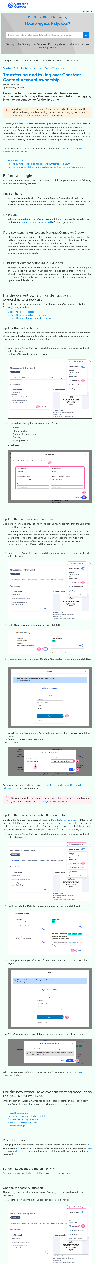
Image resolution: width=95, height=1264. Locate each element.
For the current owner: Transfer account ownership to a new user (40, 163)
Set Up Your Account (55, 68)
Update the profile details (21, 311)
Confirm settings (16, 1125)
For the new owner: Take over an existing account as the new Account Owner (47, 166)
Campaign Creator (80, 237)
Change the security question (23, 1119)
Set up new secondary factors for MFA (27, 1116)
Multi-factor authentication (65, 819)
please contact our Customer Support (30, 115)
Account (38, 68)
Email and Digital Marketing (17, 68)
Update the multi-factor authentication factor (31, 318)
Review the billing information (23, 1122)
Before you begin (16, 160)
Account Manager (58, 237)
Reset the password (18, 1113)
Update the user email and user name (27, 315)
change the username (43, 243)
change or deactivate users (55, 801)
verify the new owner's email (36, 222)
